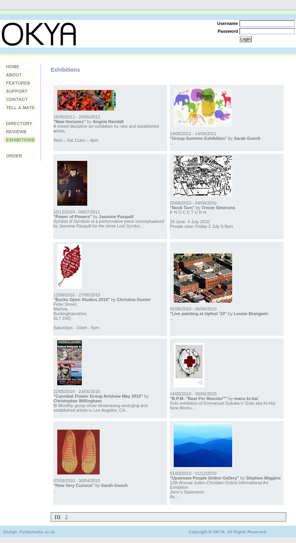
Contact (19, 99)
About (19, 75)
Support (19, 91)
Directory (19, 123)
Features (19, 83)
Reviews (19, 132)
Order (19, 156)
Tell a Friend (19, 107)
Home (19, 66)
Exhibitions (19, 140)
